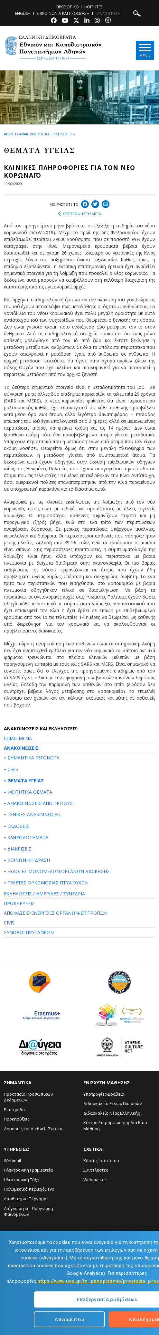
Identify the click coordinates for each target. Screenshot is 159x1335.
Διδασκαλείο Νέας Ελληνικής (111, 1113)
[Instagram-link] (97, 21)
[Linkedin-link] (86, 21)
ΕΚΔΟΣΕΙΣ (18, 826)
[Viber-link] (108, 21)
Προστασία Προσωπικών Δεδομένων (28, 1097)
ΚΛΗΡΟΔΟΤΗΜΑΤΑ (27, 837)
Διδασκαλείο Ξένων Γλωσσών (112, 1103)
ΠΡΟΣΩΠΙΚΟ (67, 7)
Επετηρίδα (14, 1109)
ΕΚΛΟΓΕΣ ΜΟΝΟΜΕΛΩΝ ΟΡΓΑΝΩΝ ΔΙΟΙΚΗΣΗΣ (58, 871)
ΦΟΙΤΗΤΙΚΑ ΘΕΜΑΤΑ (29, 792)
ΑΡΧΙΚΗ (10, 133)
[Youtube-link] (65, 21)
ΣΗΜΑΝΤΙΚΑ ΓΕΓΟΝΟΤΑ (33, 758)
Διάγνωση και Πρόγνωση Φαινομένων (28, 1211)
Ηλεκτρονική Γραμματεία (28, 1170)
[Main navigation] (144, 50)
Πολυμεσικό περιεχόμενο (29, 1189)
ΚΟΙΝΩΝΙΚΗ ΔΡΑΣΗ (28, 860)
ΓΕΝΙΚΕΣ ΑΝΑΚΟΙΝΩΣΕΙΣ (34, 814)
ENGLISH (23, 13)
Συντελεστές (95, 1170)
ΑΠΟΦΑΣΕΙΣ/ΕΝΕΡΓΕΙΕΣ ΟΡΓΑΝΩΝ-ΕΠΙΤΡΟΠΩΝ (56, 913)
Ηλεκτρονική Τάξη (21, 1180)
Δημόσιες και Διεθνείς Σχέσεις (33, 1129)
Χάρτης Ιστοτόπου (101, 1160)
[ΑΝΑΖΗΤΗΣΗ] (120, 13)
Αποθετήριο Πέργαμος (26, 1199)
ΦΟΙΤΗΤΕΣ (93, 7)
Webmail (12, 1160)
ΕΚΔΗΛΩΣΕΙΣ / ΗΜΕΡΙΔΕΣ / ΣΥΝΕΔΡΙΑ (44, 894)
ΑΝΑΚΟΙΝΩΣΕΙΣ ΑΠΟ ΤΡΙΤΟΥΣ (40, 803)
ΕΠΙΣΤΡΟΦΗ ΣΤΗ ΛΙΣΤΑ (79, 214)
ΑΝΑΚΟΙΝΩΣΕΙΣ (21, 748)
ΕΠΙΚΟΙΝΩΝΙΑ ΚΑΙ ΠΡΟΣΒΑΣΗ (63, 13)
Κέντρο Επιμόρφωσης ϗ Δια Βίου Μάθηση (115, 1126)
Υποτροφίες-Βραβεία (103, 1094)
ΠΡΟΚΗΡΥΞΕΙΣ (19, 903)
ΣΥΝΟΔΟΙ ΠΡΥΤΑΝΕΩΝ (29, 932)
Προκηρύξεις (16, 1119)
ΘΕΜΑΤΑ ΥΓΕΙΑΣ (25, 780)
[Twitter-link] (76, 21)
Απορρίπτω (69, 1319)
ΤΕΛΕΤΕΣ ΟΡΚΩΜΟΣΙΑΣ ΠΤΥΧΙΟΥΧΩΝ (48, 883)
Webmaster (94, 1180)
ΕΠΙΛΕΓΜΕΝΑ (18, 738)
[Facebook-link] (54, 21)
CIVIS (12, 769)
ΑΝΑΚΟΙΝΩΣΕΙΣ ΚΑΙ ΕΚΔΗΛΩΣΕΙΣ (45, 133)
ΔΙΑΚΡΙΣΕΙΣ (19, 849)
